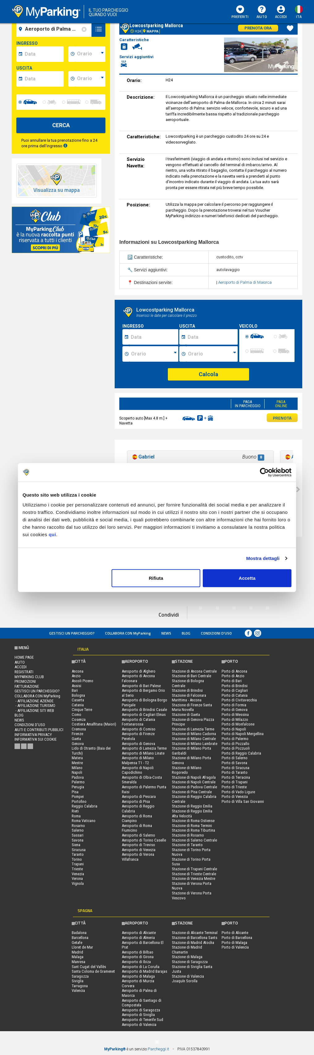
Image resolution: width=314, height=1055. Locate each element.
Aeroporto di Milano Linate (143, 753)
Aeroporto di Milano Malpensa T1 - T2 (138, 760)
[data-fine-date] (43, 79)
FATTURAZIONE (27, 686)
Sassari (77, 835)
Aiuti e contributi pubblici (39, 729)
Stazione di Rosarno (188, 835)
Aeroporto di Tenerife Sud (142, 1019)
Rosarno (78, 825)
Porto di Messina (235, 714)
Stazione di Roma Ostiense (193, 820)
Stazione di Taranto (187, 844)
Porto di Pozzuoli (236, 748)
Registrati (24, 672)
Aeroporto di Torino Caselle (144, 840)
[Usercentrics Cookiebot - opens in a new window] (264, 472)
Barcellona (80, 937)
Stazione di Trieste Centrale (194, 874)
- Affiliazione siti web (34, 710)
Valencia (78, 990)
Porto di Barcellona (237, 937)
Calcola (208, 374)
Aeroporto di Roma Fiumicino (137, 828)
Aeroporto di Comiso (138, 729)
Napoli (77, 772)
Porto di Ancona (234, 671)
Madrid (77, 952)
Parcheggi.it (158, 1049)
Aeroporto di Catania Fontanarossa (138, 722)
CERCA (61, 125)
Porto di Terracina (236, 777)
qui (52, 534)
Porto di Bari (232, 680)
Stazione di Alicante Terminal (195, 932)
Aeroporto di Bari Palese (141, 685)
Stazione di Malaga (187, 956)
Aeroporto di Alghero (138, 671)
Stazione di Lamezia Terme (193, 729)
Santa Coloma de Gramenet (93, 971)
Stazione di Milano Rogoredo (187, 770)
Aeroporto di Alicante (139, 932)
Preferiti (239, 12)
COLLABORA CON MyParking (128, 633)
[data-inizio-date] (43, 54)
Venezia (78, 874)
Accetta (247, 577)
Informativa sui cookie (36, 739)
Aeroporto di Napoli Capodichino (138, 770)
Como (76, 714)
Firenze (77, 733)
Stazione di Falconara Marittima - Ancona (189, 698)
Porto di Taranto (235, 772)
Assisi (76, 685)
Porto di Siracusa (235, 767)
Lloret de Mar (82, 947)
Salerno (78, 830)
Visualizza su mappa (56, 190)
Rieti (75, 811)
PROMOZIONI (25, 681)
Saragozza (80, 976)
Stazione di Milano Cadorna (194, 733)
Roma (76, 816)
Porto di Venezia (235, 796)
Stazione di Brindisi (187, 690)
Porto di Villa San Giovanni (243, 801)
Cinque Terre (82, 709)
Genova (78, 743)
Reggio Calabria (84, 806)
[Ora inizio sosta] (153, 354)
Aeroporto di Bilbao (137, 952)
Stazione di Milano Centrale (194, 738)
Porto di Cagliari (235, 690)
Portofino (79, 801)
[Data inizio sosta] (153, 337)
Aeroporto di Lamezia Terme (144, 748)
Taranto (78, 854)
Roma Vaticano (83, 820)
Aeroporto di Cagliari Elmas (144, 714)
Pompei (78, 796)
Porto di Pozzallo (235, 743)
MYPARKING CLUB (29, 676)
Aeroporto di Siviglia (138, 1014)
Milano (77, 767)
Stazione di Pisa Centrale (192, 792)
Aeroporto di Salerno (138, 835)
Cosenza (79, 719)
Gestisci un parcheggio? (72, 633)
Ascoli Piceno (82, 680)
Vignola (78, 883)
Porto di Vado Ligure (238, 792)
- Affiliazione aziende (34, 701)
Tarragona (80, 986)
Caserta (78, 700)
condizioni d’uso (216, 633)
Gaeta (76, 738)
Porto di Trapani (235, 782)
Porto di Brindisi (235, 685)
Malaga (77, 956)
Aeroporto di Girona (138, 956)
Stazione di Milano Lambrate (194, 743)
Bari (75, 690)
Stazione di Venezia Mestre (193, 878)
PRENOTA (282, 418)
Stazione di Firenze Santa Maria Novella (192, 707)
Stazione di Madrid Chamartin (187, 949)
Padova (78, 777)
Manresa (78, 961)
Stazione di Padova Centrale (194, 787)
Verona (77, 878)
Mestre (77, 762)
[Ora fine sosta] (212, 354)
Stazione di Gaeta (186, 714)
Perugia (78, 787)
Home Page (24, 657)
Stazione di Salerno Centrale (194, 840)
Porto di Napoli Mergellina (243, 733)
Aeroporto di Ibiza (136, 961)
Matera (77, 758)
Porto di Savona (234, 762)
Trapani (78, 864)
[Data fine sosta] (212, 337)
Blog (186, 633)
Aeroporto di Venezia (138, 849)
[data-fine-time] (90, 79)
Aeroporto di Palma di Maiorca (245, 282)
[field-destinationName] (55, 29)
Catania (78, 705)
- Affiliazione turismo (35, 705)
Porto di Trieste (234, 787)
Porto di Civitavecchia (239, 700)
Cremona (79, 729)
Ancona (77, 671)
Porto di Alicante (235, 932)
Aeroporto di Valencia (139, 1024)
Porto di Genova (235, 709)
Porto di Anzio (233, 676)
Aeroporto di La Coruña (140, 966)
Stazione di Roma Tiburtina (193, 830)
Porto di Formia (234, 705)
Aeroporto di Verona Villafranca (138, 857)
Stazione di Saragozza (190, 961)
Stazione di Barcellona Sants (194, 937)
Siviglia (77, 981)
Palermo (78, 782)
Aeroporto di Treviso (138, 844)
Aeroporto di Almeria (138, 937)
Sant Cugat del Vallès (89, 966)
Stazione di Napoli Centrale (193, 782)
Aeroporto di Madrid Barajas (144, 971)
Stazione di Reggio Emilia (192, 806)
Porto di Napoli (234, 729)
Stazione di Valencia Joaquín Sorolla (188, 979)
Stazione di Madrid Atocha (193, 942)
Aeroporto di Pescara (139, 796)
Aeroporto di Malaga (138, 976)
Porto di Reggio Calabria (241, 753)
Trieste (77, 869)
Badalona (79, 932)
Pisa (75, 792)
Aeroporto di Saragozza (141, 1010)
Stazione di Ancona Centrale (194, 671)
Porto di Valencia (235, 947)
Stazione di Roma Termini (192, 825)
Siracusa (79, 849)
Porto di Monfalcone (238, 724)
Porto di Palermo (235, 738)
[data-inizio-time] (90, 54)
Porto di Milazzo (235, 719)
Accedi (281, 16)
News (166, 633)
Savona (77, 840)
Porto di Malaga (234, 942)
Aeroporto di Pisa (136, 801)
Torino (77, 859)
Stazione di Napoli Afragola (194, 777)
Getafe (77, 942)
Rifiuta (156, 577)
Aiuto (262, 12)
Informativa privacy (33, 734)
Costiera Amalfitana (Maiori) (94, 724)
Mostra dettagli (262, 558)
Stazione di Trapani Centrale (194, 869)
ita (299, 16)
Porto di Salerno (235, 758)
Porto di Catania (235, 695)
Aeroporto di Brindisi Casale (144, 709)
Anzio (76, 676)
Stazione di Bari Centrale (191, 676)
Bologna (78, 695)
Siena (76, 844)
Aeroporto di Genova (138, 743)
